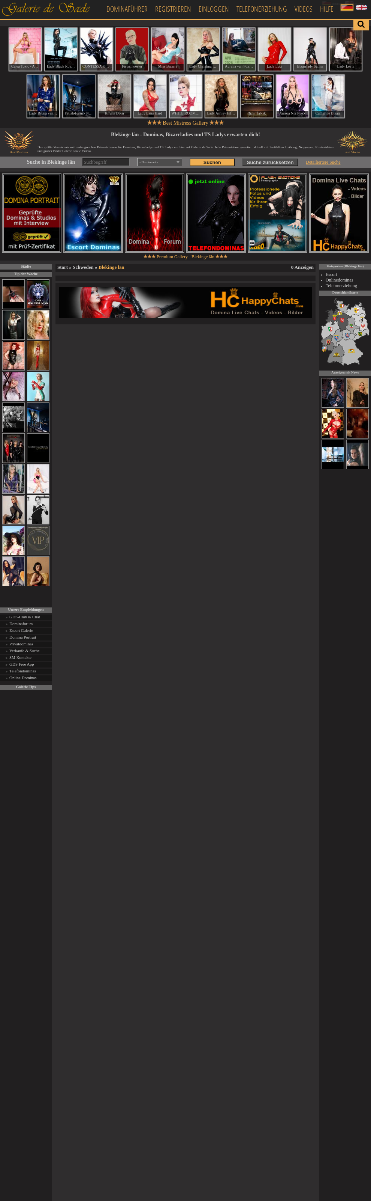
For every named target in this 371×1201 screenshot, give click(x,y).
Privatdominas (21, 644)
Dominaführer (127, 9)
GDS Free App (21, 664)
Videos (304, 9)
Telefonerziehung (261, 9)
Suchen (212, 162)
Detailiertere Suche (323, 162)
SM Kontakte (20, 657)
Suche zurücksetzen (270, 162)
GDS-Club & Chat (24, 617)
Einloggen (214, 9)
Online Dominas (22, 677)
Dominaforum (21, 623)
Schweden (83, 267)
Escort (331, 274)
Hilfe (327, 9)
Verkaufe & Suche (24, 650)
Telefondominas (22, 671)
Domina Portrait (22, 637)
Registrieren (173, 9)
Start (62, 267)
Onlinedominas (339, 280)
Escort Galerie (21, 630)
